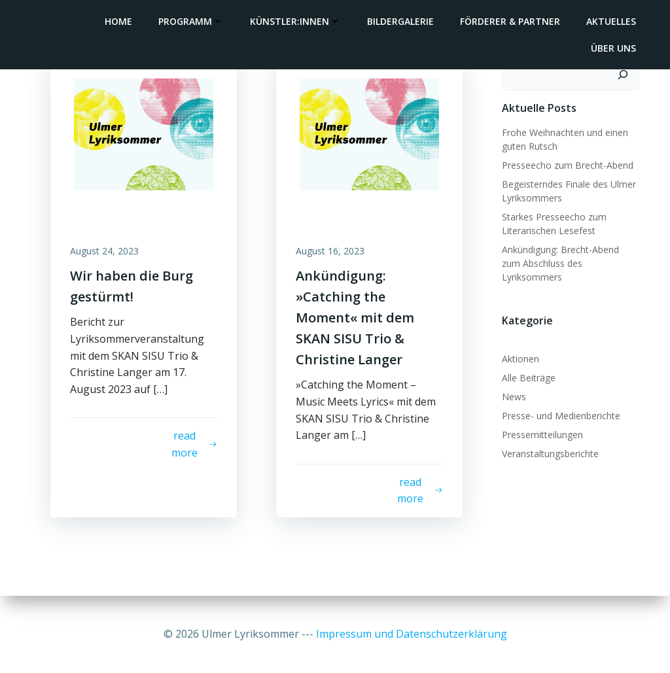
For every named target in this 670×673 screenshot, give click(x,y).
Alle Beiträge (528, 377)
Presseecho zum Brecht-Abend (567, 165)
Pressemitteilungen (542, 434)
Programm (191, 21)
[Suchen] (623, 75)
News (514, 396)
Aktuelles (611, 21)
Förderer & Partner (510, 21)
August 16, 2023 (330, 251)
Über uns (613, 48)
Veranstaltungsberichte (550, 453)
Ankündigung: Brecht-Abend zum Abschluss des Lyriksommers (560, 263)
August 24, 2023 (104, 251)
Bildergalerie (400, 21)
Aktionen (520, 359)
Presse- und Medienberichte (561, 415)
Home (118, 21)
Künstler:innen (295, 21)
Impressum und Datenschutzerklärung (411, 634)
